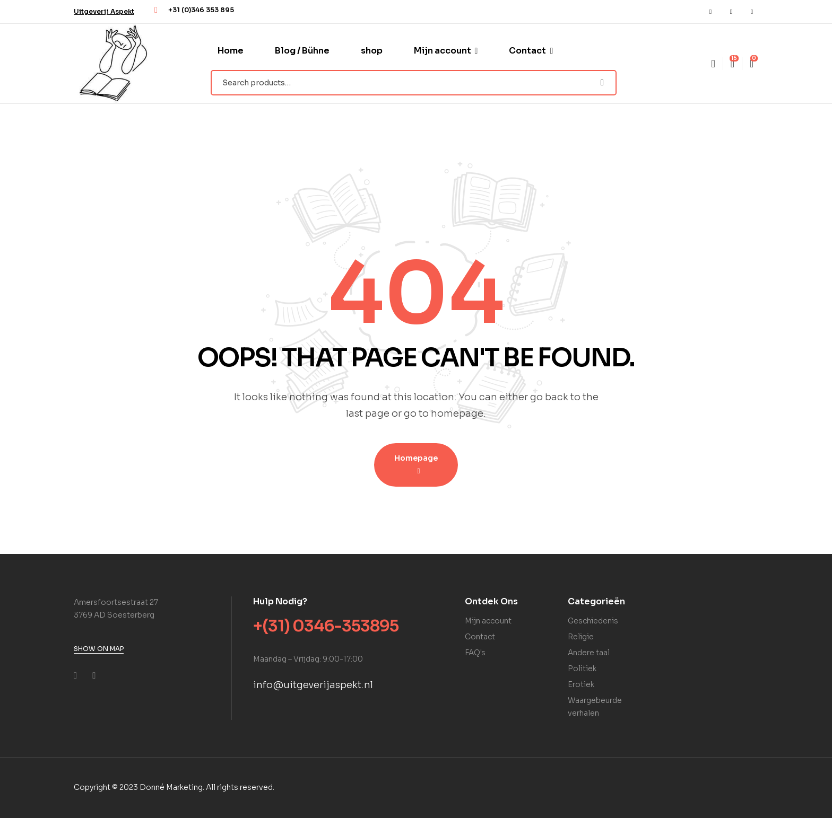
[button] (104, 11)
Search (602, 82)
